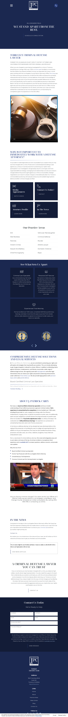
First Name (13, 613)
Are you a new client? (16, 622)
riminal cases (37, 69)
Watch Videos (19, 196)
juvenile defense (24, 378)
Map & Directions (34, 684)
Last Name (37, 613)
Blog (34, 703)
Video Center (34, 701)
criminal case (44, 528)
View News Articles (19, 552)
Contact (42, 194)
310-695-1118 (34, 671)
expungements (41, 371)
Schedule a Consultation (34, 35)
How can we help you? (16, 627)
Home (34, 692)
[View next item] (36, 345)
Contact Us (34, 591)
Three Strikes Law (25, 375)
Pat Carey (52, 73)
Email (36, 618)
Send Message (34, 646)
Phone (12, 618)
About (34, 695)
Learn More (18, 213)
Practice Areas (34, 698)
